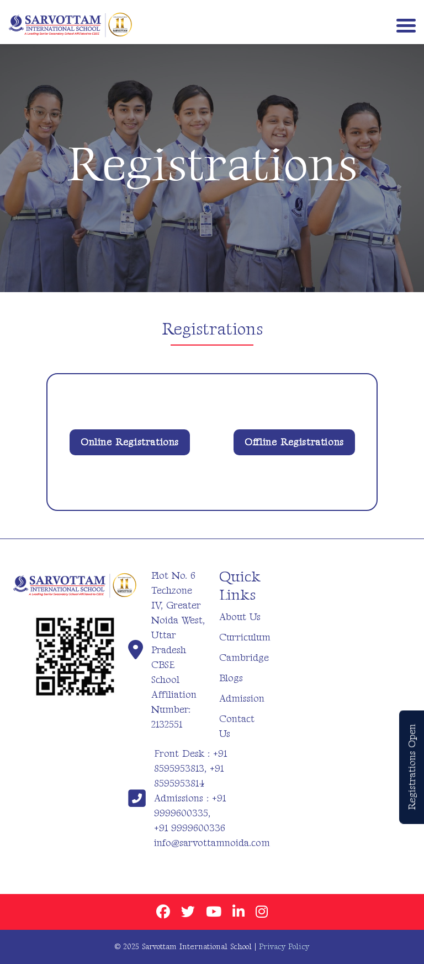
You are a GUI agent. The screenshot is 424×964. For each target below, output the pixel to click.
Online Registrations (130, 442)
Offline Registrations (294, 442)
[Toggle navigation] (403, 24)
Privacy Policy (284, 946)
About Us (240, 617)
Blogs (231, 678)
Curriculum (245, 637)
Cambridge (244, 658)
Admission (241, 698)
